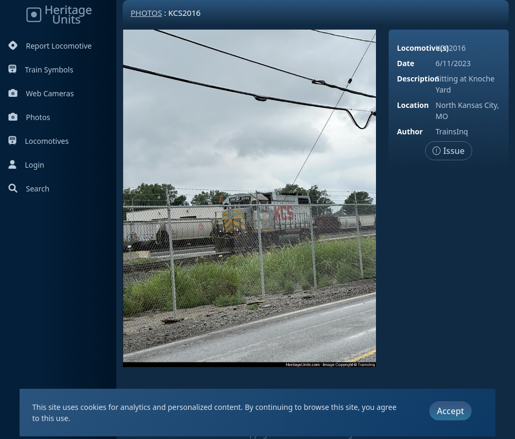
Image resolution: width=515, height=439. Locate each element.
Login (26, 165)
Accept (450, 411)
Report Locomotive (49, 46)
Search (28, 189)
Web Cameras (41, 93)
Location (413, 105)
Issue (449, 151)
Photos (29, 117)
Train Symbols (40, 70)
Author (410, 131)
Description (418, 79)
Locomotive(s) (423, 48)
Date (406, 63)
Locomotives (38, 141)
